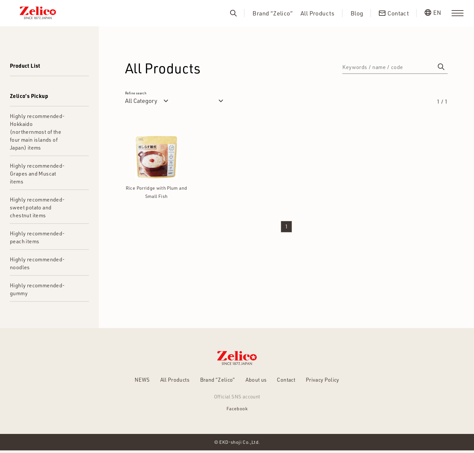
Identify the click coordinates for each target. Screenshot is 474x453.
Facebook (237, 410)
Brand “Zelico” (272, 13)
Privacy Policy (331, 380)
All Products (318, 13)
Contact (291, 380)
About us (258, 380)
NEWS (131, 380)
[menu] (457, 13)
